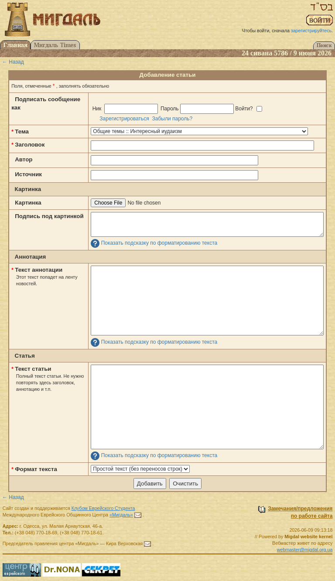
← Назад (13, 62)
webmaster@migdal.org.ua (305, 549)
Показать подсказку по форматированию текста (159, 243)
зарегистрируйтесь (311, 30)
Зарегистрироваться (124, 119)
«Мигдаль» (121, 514)
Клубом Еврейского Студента (103, 508)
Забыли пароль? (172, 119)
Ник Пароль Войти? (176, 109)
